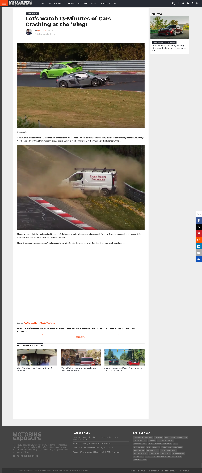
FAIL (175, 444)
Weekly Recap (178, 453)
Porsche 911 (154, 453)
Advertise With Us (155, 471)
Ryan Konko (42, 30)
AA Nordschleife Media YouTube (39, 323)
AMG (148, 447)
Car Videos (138, 437)
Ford (163, 450)
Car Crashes (139, 447)
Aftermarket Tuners (61, 3)
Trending (158, 437)
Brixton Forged (140, 453)
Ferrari (152, 441)
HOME (41, 3)
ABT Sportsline (140, 460)
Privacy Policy (171, 471)
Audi (173, 437)
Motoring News (87, 3)
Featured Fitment (165, 441)
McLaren (155, 447)
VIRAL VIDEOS (108, 3)
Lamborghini (182, 437)
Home (132, 471)
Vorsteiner (171, 450)
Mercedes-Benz (140, 441)
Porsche (148, 437)
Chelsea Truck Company (156, 457)
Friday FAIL (166, 447)
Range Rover (139, 450)
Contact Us (184, 471)
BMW (167, 437)
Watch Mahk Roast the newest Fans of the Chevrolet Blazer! (79, 369)
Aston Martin (152, 450)
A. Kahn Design (155, 444)
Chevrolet (177, 447)
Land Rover (165, 453)
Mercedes (167, 444)
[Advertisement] (81, 393)
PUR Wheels (138, 457)
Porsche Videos (174, 457)
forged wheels (140, 444)
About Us (141, 471)
